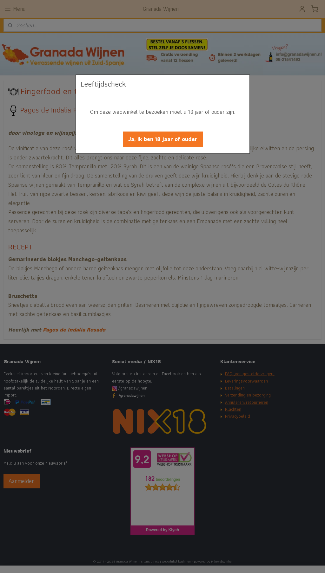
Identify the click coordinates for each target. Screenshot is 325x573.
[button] (163, 139)
